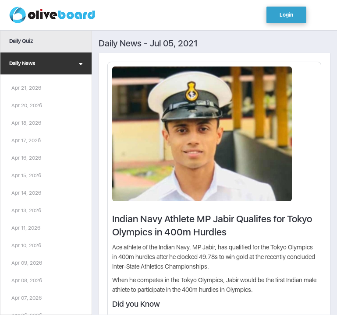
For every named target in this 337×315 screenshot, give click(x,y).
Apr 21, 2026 (26, 88)
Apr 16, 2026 (26, 158)
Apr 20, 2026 (26, 105)
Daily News (46, 64)
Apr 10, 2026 (26, 245)
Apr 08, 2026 (26, 280)
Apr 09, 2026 (26, 263)
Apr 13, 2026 (26, 210)
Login (286, 15)
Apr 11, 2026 (25, 228)
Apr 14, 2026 (26, 193)
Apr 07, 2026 (26, 298)
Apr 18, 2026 (26, 123)
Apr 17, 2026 (26, 140)
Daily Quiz (21, 41)
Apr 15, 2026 (26, 175)
